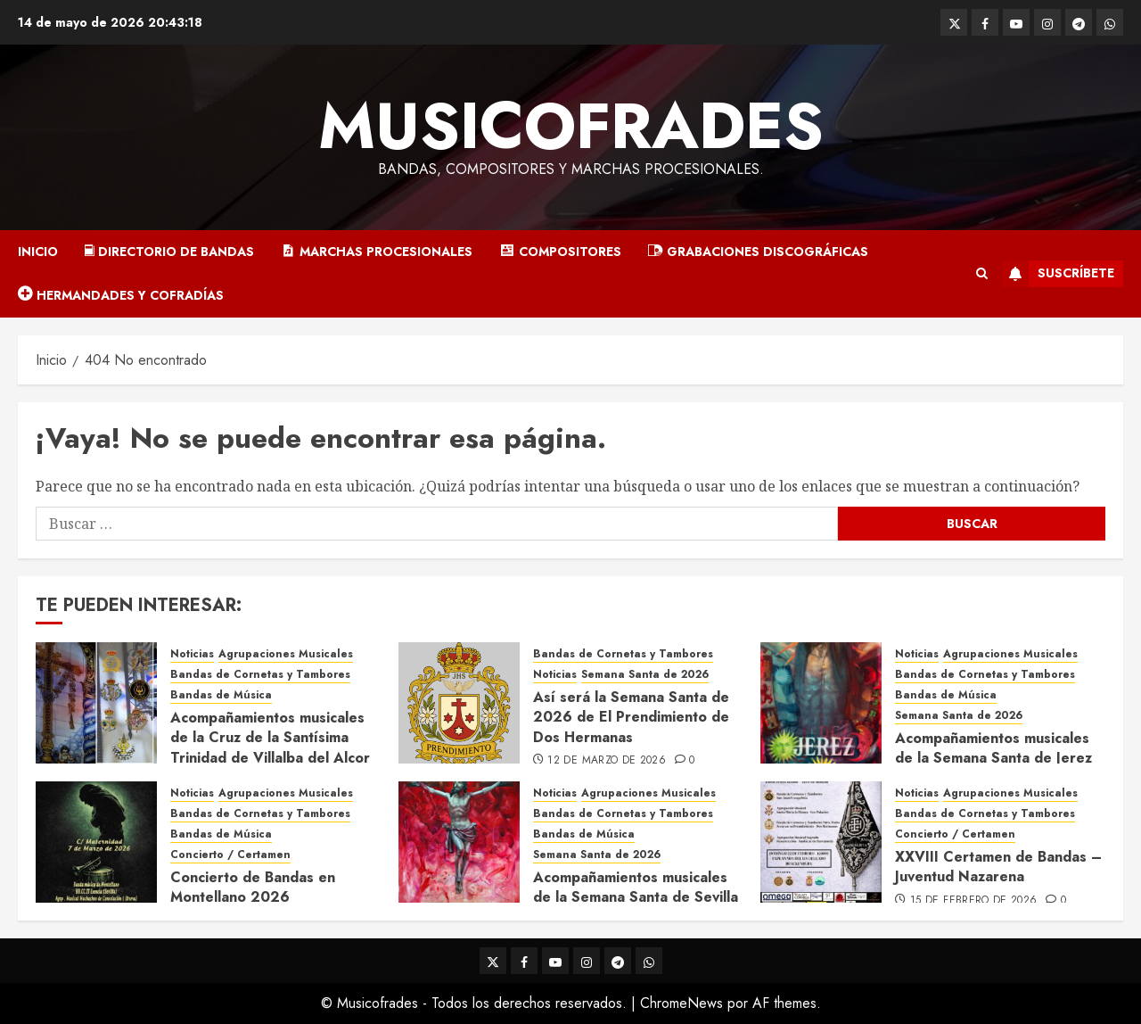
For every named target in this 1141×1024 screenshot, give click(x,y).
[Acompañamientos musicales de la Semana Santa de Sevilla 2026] (459, 842)
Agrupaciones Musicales (285, 654)
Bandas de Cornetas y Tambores (260, 674)
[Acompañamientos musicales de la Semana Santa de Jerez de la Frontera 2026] (821, 703)
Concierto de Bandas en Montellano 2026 (252, 887)
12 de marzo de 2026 (606, 761)
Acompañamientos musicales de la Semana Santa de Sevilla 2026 (635, 897)
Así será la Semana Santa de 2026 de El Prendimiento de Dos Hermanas (631, 717)
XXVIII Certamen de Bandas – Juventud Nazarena (998, 866)
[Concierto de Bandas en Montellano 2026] (96, 842)
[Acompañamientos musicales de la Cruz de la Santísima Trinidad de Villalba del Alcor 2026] (96, 703)
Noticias (192, 654)
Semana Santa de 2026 (645, 674)
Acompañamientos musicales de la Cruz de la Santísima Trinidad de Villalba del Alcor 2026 (270, 747)
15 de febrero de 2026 (974, 901)
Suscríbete (1058, 273)
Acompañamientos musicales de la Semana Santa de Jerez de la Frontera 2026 (993, 758)
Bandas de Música (221, 695)
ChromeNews (681, 1003)
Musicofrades (571, 125)
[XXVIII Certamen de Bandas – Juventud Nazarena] (821, 842)
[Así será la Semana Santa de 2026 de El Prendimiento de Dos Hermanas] (459, 703)
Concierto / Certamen (230, 855)
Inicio (38, 251)
